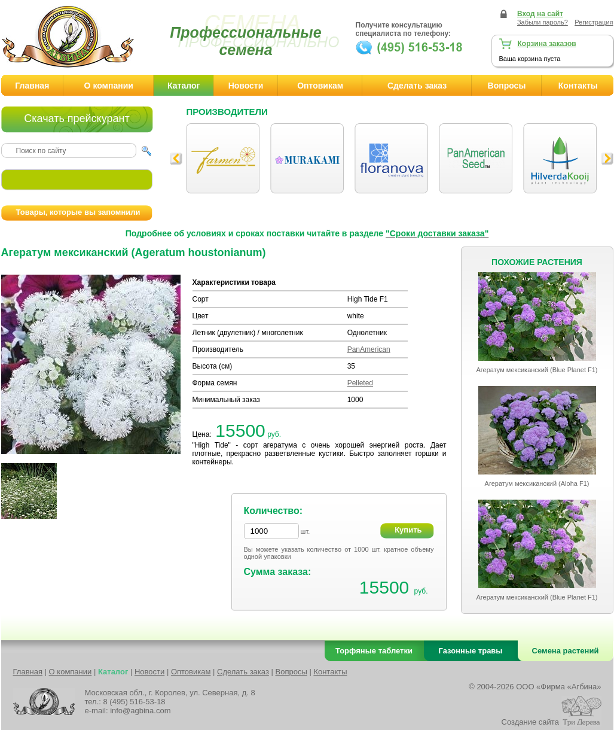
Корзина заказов (547, 43)
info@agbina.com (140, 710)
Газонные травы (471, 650)
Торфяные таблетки (374, 650)
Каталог (183, 85)
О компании (108, 85)
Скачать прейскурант (76, 118)
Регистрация (594, 22)
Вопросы (507, 85)
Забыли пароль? (542, 22)
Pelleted (360, 383)
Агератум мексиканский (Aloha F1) (537, 483)
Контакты (330, 671)
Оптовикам (320, 85)
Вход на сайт (540, 14)
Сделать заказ (417, 85)
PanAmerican (368, 349)
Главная (32, 85)
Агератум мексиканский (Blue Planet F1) (536, 369)
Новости (246, 85)
